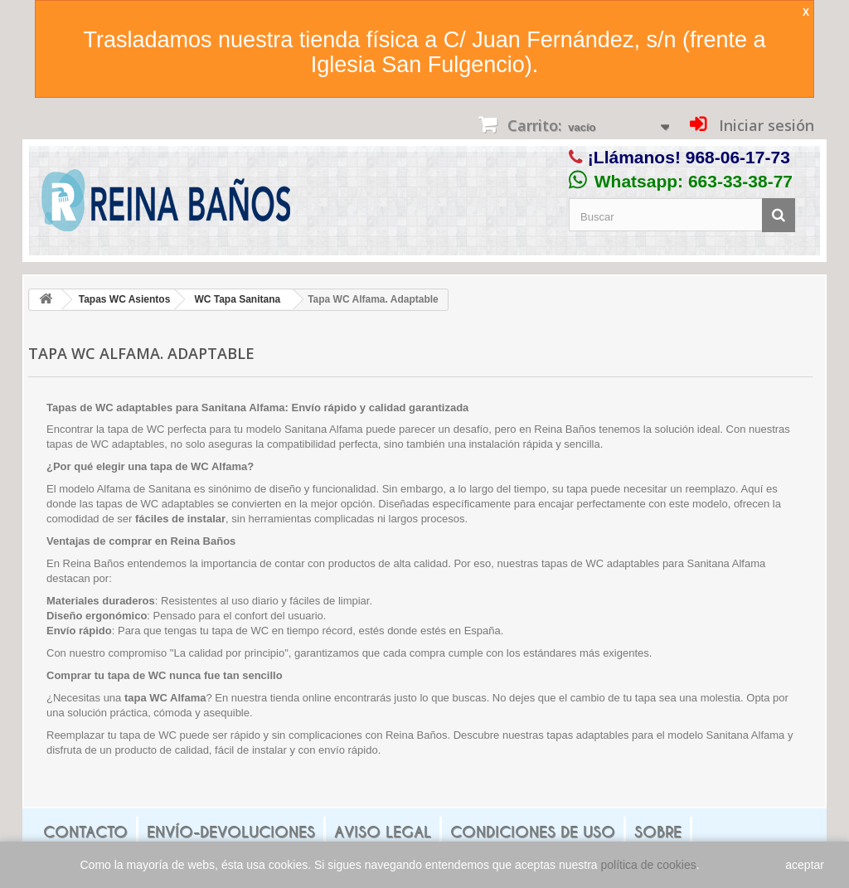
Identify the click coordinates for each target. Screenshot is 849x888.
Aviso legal (382, 832)
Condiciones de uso (532, 832)
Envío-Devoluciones (231, 832)
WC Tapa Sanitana (237, 299)
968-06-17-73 (738, 157)
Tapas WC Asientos (125, 299)
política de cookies (648, 864)
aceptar (804, 864)
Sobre (658, 832)
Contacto (85, 832)
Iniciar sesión (764, 125)
